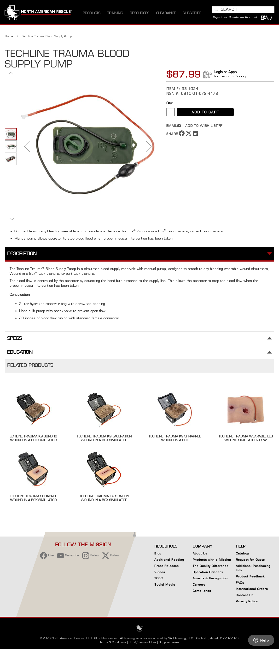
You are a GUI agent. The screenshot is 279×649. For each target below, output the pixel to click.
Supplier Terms (169, 642)
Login (218, 73)
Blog (157, 553)
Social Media (164, 584)
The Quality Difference (210, 566)
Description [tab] (22, 254)
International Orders (252, 589)
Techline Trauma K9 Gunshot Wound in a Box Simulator (33, 439)
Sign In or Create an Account (235, 18)
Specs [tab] (14, 339)
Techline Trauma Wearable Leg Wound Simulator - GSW (246, 439)
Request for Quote (250, 559)
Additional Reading (169, 559)
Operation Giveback (208, 572)
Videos (159, 572)
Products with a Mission (212, 559)
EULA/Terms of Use (142, 642)
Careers (199, 584)
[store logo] (38, 14)
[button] (26, 147)
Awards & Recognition (210, 578)
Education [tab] (20, 353)
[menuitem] (91, 14)
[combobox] (243, 10)
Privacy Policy (247, 601)
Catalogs (243, 553)
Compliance (202, 591)
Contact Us (244, 595)
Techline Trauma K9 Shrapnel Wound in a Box (175, 439)
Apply (232, 73)
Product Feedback (250, 576)
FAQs (240, 582)
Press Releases (166, 566)
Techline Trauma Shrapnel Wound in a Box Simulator (33, 499)
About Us (200, 553)
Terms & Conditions (113, 642)
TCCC (158, 578)
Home (9, 37)
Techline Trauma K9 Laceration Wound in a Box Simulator (104, 439)
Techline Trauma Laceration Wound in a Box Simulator (104, 499)
